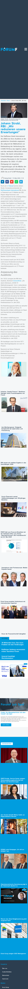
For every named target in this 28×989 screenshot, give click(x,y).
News (8, 100)
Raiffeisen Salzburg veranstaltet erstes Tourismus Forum (13, 650)
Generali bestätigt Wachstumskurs (8, 657)
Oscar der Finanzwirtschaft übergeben (13, 634)
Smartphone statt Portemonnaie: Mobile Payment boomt (14, 568)
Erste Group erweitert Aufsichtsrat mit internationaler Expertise (13, 602)
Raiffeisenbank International (10, 190)
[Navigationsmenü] (25, 49)
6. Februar (10, 186)
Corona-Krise (17, 281)
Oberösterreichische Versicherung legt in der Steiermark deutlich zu (14, 885)
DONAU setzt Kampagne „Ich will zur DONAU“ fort (12, 850)
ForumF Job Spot (12, 704)
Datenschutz (5, 975)
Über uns (4, 968)
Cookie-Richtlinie (6, 972)
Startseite (3, 100)
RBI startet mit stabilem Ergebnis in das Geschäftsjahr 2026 (13, 463)
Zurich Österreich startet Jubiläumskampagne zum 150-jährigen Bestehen (13, 498)
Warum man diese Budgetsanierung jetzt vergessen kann (14, 920)
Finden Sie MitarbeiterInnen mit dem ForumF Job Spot (13, 713)
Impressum (5, 979)
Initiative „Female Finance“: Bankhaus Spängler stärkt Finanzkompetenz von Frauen (13, 393)
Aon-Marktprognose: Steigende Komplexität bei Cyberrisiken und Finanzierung (12, 429)
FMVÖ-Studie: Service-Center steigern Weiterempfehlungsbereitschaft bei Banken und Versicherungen (13, 780)
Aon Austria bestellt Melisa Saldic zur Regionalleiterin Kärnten (13, 816)
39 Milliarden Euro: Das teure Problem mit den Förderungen (12, 644)
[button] (2, 181)
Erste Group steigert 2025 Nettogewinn (13, 954)
